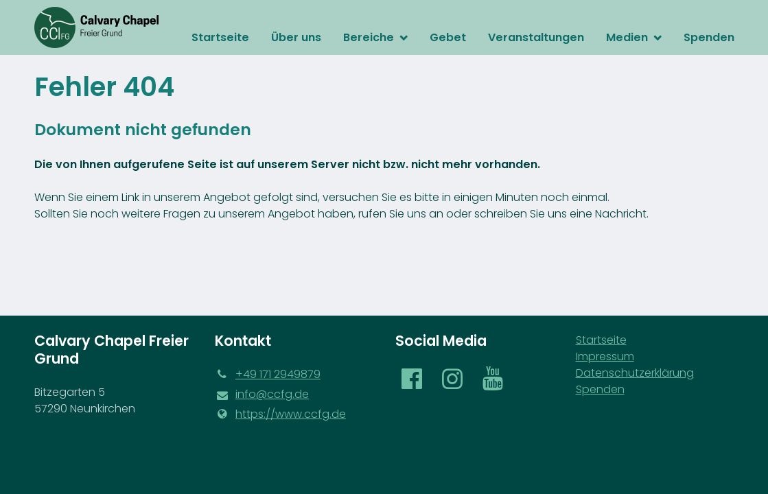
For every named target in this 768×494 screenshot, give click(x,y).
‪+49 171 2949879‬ (268, 374)
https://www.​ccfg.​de (280, 414)
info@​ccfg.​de (262, 394)
